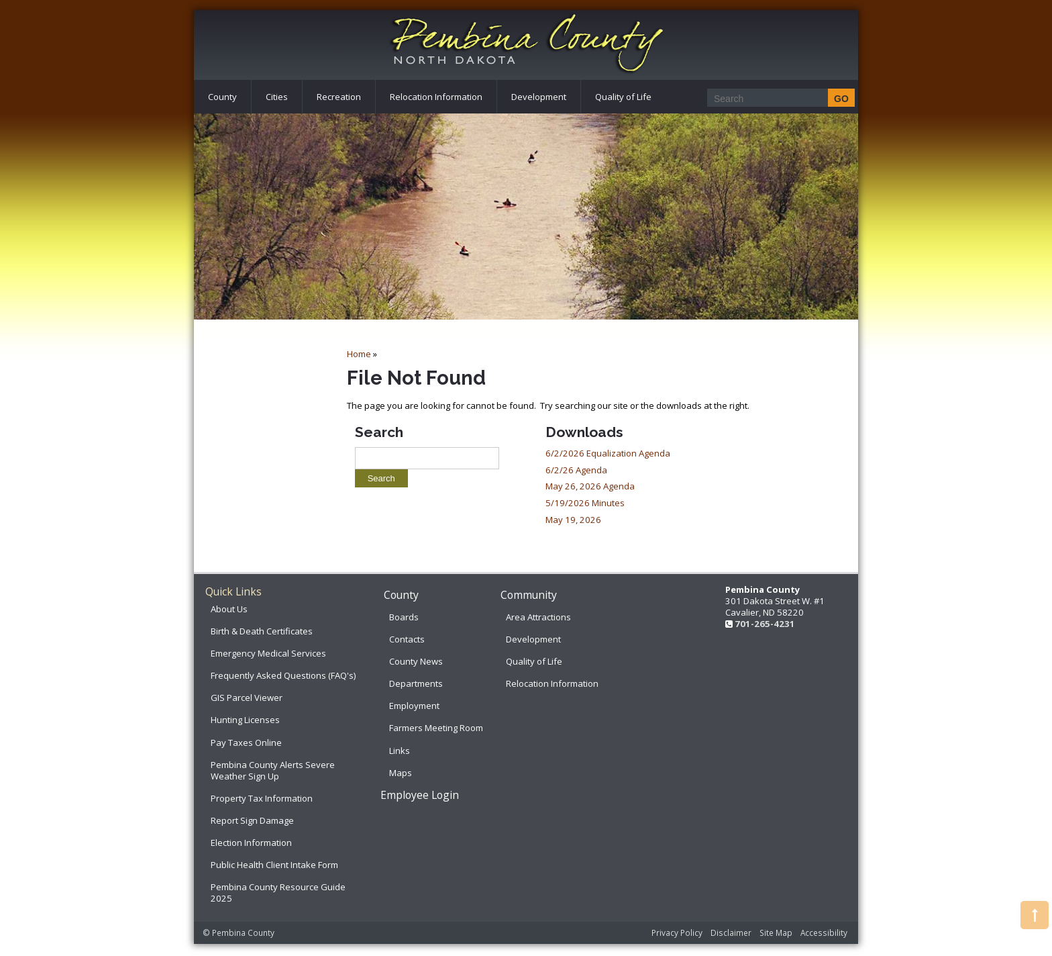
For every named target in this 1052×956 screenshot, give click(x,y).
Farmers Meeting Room (436, 728)
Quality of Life (623, 97)
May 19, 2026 (573, 520)
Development (538, 97)
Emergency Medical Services (268, 653)
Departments (416, 683)
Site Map (775, 932)
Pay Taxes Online (246, 742)
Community (529, 594)
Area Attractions (538, 617)
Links (399, 751)
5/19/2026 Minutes (585, 503)
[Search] (777, 98)
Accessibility (823, 932)
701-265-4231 (765, 624)
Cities (277, 97)
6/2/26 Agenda (576, 470)
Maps (400, 773)
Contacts (407, 639)
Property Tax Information (262, 798)
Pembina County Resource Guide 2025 (278, 892)
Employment (414, 706)
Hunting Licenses (245, 720)
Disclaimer (731, 932)
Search (379, 432)
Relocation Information (436, 97)
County (222, 97)
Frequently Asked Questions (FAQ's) (283, 675)
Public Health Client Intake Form (274, 865)
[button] (1034, 915)
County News (416, 661)
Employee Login (419, 794)
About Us (229, 609)
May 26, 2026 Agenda (590, 486)
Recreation (339, 97)
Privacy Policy (676, 932)
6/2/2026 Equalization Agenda (607, 453)
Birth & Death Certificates (262, 631)
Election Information (251, 842)
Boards (404, 617)
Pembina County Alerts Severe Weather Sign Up (273, 770)
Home (359, 354)
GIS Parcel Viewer (246, 697)
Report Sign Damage (252, 820)
